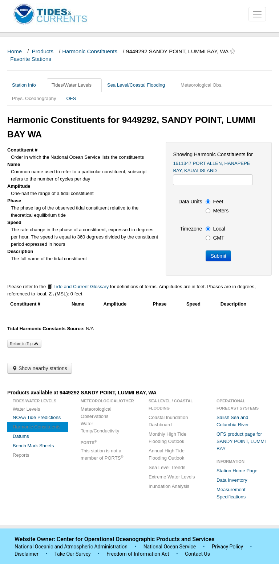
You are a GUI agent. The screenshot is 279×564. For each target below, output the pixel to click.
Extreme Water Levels (172, 477)
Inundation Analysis (169, 486)
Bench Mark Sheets (33, 445)
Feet (214, 201)
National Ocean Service (169, 547)
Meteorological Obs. (202, 85)
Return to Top (24, 343)
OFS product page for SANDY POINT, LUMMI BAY (241, 441)
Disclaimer (27, 554)
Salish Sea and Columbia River (233, 421)
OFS (71, 98)
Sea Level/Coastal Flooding (138, 85)
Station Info (26, 85)
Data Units (190, 201)
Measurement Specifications (231, 493)
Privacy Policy (227, 547)
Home (14, 51)
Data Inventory (232, 480)
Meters (217, 210)
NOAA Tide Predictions (37, 417)
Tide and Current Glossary (78, 286)
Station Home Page (237, 470)
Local (215, 229)
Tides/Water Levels (74, 85)
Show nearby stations (39, 368)
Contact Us (197, 554)
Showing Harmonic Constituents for (212, 154)
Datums (21, 436)
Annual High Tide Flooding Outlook (167, 454)
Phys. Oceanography (34, 98)
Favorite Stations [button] (34, 59)
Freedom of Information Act (137, 554)
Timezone (191, 229)
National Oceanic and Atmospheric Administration (71, 547)
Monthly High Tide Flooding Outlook (167, 437)
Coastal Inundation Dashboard (168, 421)
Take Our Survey (73, 554)
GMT (215, 238)
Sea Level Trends (167, 467)
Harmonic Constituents (89, 51)
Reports (21, 455)
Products (42, 51)
